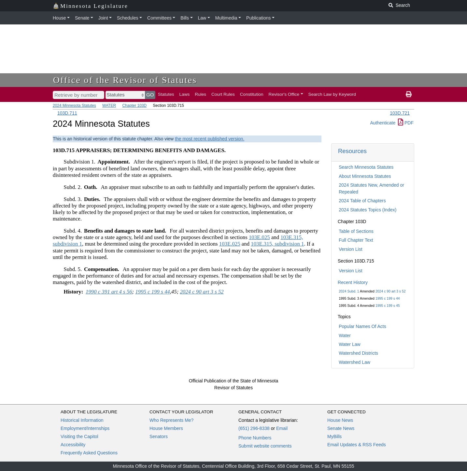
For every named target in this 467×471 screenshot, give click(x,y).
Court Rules (223, 94)
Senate (82, 18)
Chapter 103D (134, 105)
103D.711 (67, 113)
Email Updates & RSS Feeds (356, 444)
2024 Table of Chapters (362, 200)
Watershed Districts (358, 353)
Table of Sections (356, 231)
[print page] (408, 94)
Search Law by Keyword (332, 94)
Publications (258, 18)
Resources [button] (352, 151)
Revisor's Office (284, 94)
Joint (103, 18)
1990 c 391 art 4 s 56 (109, 292)
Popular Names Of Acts (362, 326)
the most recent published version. (209, 138)
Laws (184, 94)
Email (282, 428)
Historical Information (82, 420)
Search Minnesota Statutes (366, 167)
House (59, 18)
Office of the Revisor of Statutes (125, 80)
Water (345, 335)
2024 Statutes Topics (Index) (367, 209)
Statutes (166, 94)
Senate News (340, 428)
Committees (159, 18)
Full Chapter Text (356, 240)
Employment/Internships (85, 428)
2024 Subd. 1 (349, 291)
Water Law (349, 344)
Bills (184, 18)
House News (340, 420)
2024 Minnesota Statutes (74, 105)
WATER (109, 105)
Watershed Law (354, 362)
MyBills (334, 436)
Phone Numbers (254, 437)
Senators (158, 436)
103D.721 (400, 113)
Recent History (353, 282)
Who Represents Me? (171, 420)
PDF (406, 122)
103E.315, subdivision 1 (277, 244)
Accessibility (73, 444)
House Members (166, 428)
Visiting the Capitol (79, 436)
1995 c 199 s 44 (387, 298)
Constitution (251, 94)
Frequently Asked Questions (89, 452)
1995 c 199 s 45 (387, 305)
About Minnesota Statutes (365, 176)
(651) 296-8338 (254, 428)
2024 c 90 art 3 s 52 (390, 291)
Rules (200, 94)
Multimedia (226, 18)
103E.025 (259, 237)
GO (150, 94)
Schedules (127, 18)
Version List (350, 249)
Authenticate (382, 122)
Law (202, 18)
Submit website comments (264, 446)
